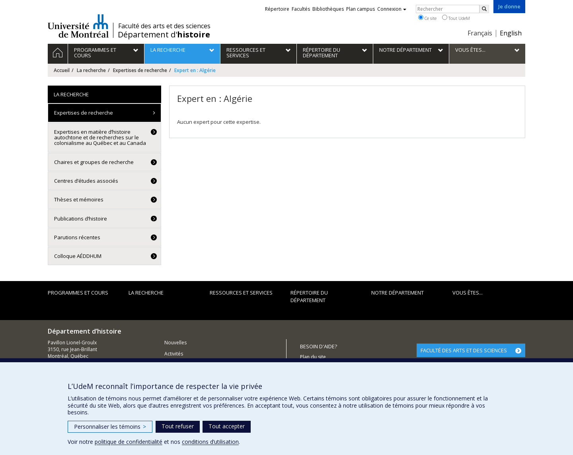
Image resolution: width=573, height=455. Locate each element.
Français (480, 33)
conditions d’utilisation (210, 441)
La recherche (91, 70)
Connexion (391, 9)
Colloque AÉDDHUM (77, 256)
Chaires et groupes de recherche (94, 162)
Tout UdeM (456, 18)
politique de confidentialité (128, 441)
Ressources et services (241, 292)
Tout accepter (227, 426)
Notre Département (397, 292)
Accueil (62, 70)
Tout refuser (178, 426)
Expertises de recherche (140, 70)
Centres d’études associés (86, 180)
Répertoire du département (309, 296)
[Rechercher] (484, 9)
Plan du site (313, 356)
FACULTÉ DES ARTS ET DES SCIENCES (464, 350)
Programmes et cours (78, 292)
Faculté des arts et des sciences (164, 26)
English (511, 33)
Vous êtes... (467, 292)
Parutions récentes (77, 237)
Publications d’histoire (80, 218)
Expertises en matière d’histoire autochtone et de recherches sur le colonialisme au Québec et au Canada (100, 137)
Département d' (164, 35)
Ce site (427, 18)
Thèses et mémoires (78, 199)
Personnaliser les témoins (110, 426)
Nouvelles (175, 342)
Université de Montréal (78, 26)
